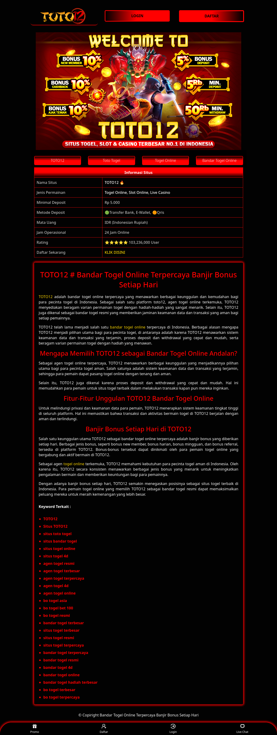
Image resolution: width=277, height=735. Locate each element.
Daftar (104, 729)
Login (173, 729)
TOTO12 (46, 296)
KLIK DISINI (115, 252)
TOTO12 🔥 (114, 182)
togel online (73, 463)
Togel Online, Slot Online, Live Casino (137, 192)
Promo (34, 729)
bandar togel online (127, 327)
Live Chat (242, 729)
